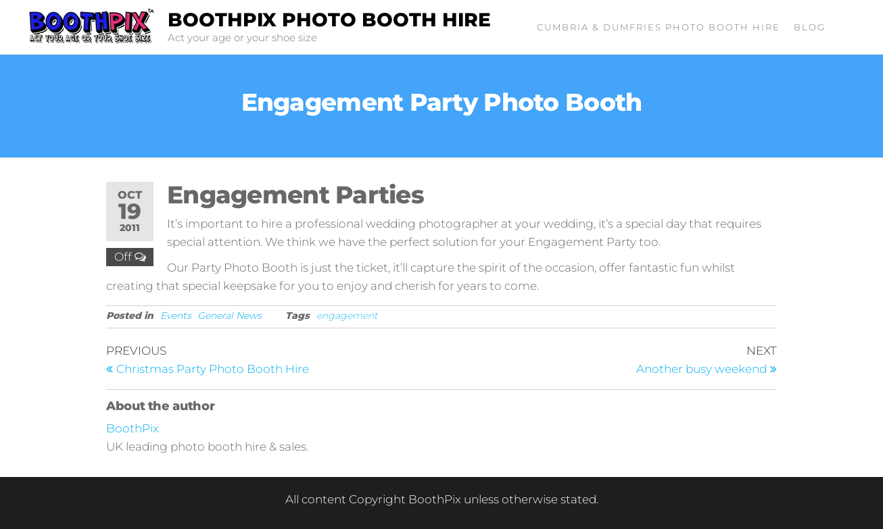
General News (229, 315)
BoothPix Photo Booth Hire (329, 19)
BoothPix (132, 428)
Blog (810, 27)
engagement (347, 315)
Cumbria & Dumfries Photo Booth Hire (658, 27)
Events (175, 315)
